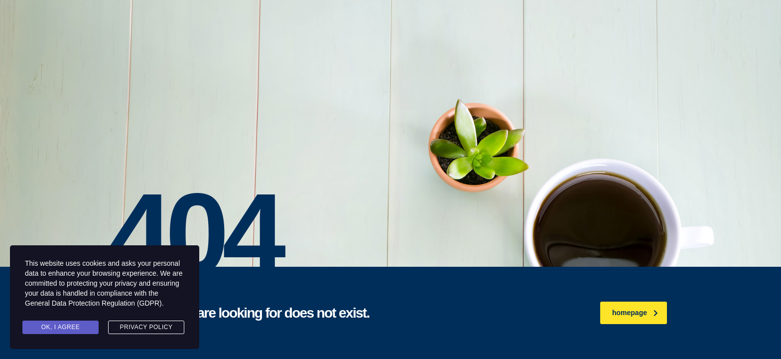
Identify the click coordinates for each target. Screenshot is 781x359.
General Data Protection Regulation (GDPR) (93, 303)
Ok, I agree (60, 327)
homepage (635, 313)
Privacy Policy (146, 327)
